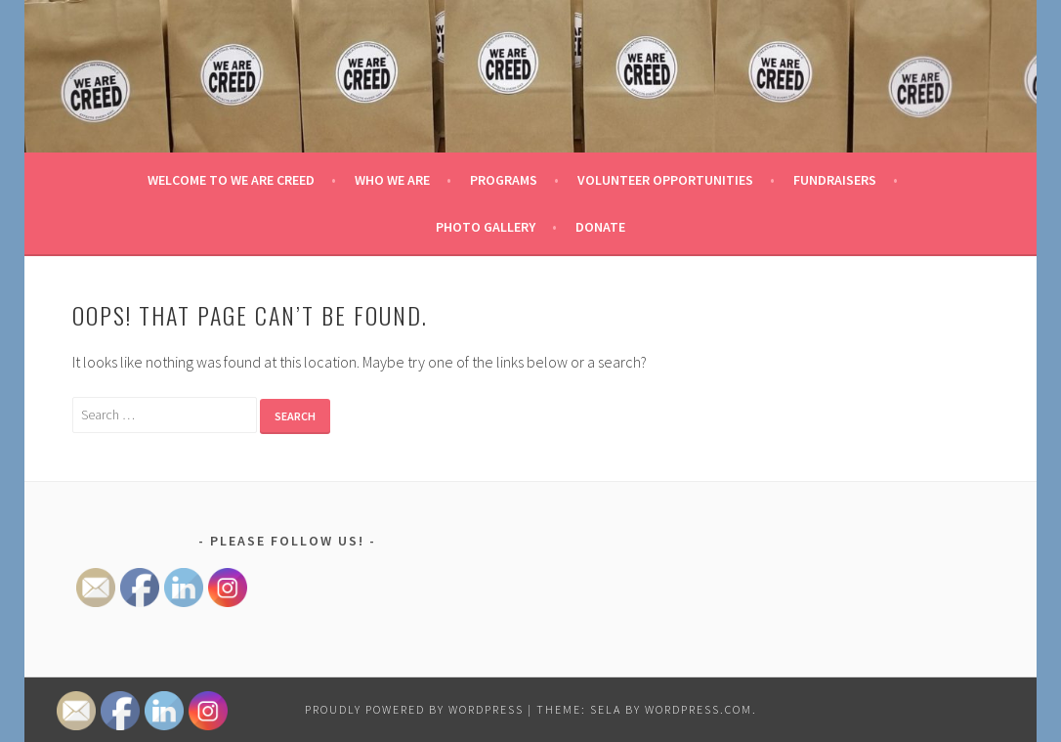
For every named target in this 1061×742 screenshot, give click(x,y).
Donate (600, 227)
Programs (503, 180)
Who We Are (392, 180)
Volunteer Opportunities (665, 180)
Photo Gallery (485, 227)
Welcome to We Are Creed (231, 180)
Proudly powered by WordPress (414, 709)
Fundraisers (834, 180)
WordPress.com (698, 709)
